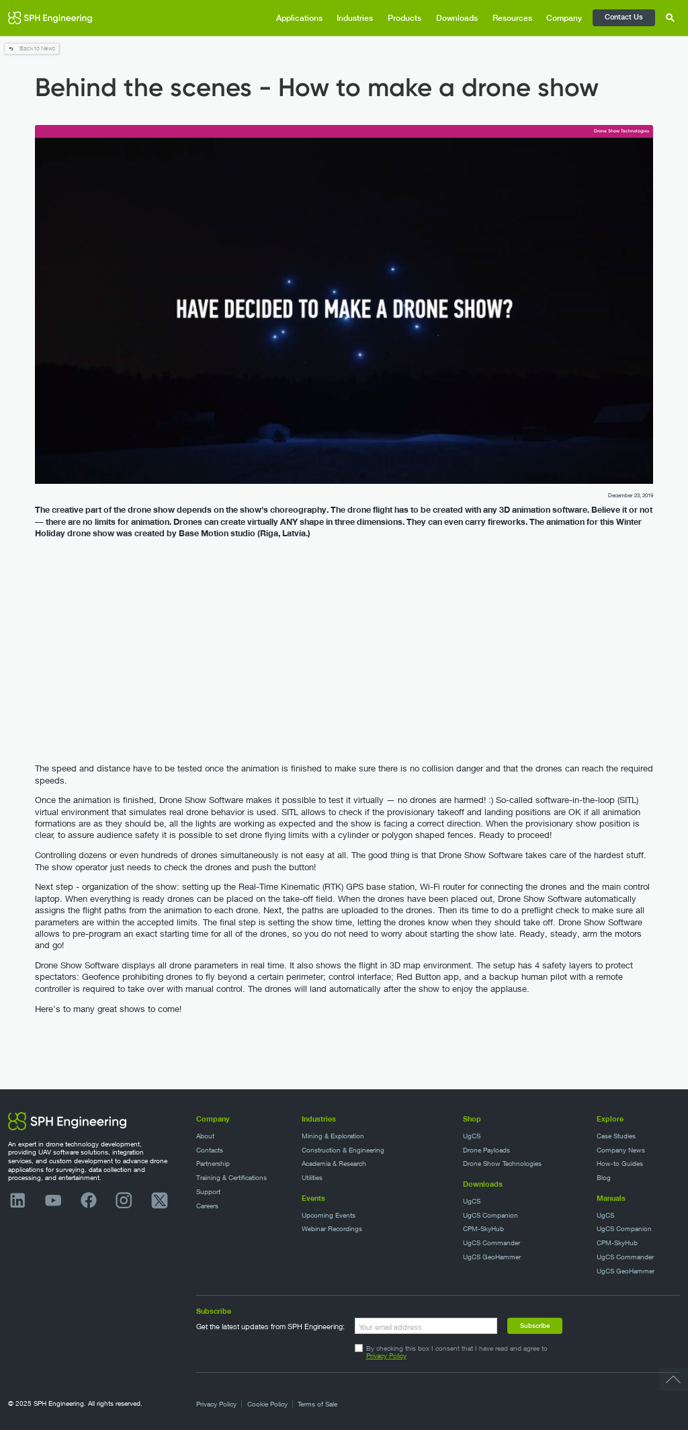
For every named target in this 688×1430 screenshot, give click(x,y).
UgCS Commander (491, 1243)
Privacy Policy (386, 1355)
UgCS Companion (490, 1215)
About (205, 1136)
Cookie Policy (267, 1404)
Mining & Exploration (333, 1136)
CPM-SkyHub (483, 1228)
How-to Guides (620, 1163)
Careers (207, 1206)
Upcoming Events (328, 1215)
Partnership (213, 1163)
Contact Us (624, 17)
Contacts (209, 1150)
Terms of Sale (317, 1404)
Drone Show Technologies (502, 1163)
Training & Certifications (231, 1177)
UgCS (471, 1136)
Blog (604, 1177)
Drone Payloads (486, 1150)
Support (208, 1191)
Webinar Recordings (332, 1228)
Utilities (312, 1177)
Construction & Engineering (343, 1150)
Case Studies (616, 1136)
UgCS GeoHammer (492, 1257)
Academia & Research (334, 1163)
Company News (621, 1150)
